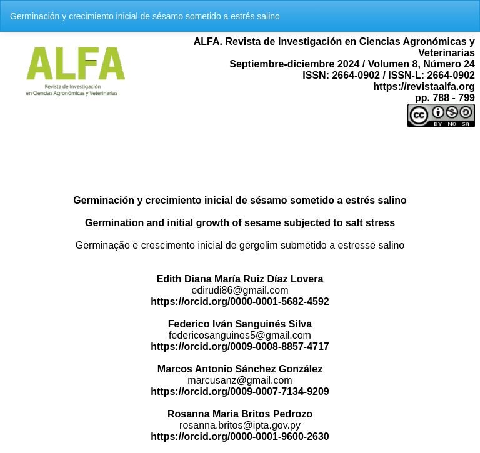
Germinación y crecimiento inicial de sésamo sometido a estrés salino (145, 16)
